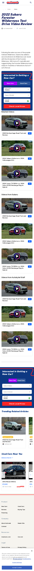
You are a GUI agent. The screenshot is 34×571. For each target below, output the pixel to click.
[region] (17, 559)
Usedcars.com (6, 537)
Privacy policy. (17, 559)
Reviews (3, 509)
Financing (4, 513)
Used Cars (23, 83)
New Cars (10, 83)
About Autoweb (6, 523)
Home (8, 9)
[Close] (32, 551)
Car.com (20, 537)
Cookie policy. (27, 559)
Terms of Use (5, 547)
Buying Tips (21, 509)
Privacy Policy (22, 547)
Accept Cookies (17, 567)
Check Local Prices (17, 106)
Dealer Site (21, 523)
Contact (3, 526)
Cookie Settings (17, 562)
